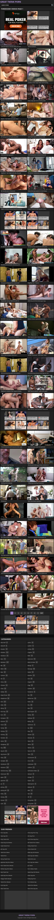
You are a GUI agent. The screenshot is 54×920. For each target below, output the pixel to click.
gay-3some (5, 754)
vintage (31, 777)
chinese (4, 685)
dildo (3, 705)
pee (30, 695)
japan (3, 777)
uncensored (32, 757)
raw (30, 708)
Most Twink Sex (5, 888)
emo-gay (4, 711)
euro (3, 715)
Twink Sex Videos (5, 852)
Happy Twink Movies (6, 878)
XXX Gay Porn (31, 836)
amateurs (5, 656)
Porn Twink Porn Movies (7, 865)
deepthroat (5, 698)
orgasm (31, 682)
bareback (5, 662)
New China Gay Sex (33, 888)
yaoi (30, 794)
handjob (4, 761)
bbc (3, 665)
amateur (5, 652)
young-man (32, 800)
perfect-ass (32, 698)
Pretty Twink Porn (32, 846)
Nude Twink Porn (5, 846)
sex (30, 728)
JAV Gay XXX (4, 849)
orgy (30, 685)
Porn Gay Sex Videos (33, 862)
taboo (31, 741)
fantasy (4, 731)
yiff (30, 797)
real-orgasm (32, 711)
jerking (4, 787)
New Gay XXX (4, 836)
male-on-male (33, 662)
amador (4, 649)
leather (31, 646)
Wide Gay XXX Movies (33, 852)
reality (31, 715)
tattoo (31, 744)
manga (31, 665)
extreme (4, 721)
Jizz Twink (30, 865)
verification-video (33, 771)
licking (31, 649)
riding (31, 721)
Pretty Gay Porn (32, 878)
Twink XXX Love (32, 859)
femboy (4, 734)
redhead (31, 718)
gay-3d (4, 751)
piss (30, 705)
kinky (3, 794)
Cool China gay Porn (33, 839)
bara (3, 659)
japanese (4, 780)
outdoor (31, 688)
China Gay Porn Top (33, 832)
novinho (31, 675)
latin (3, 803)
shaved (31, 734)
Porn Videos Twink (32, 869)
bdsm (3, 669)
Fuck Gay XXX (4, 885)
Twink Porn (4, 855)
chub (3, 688)
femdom (4, 738)
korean (4, 800)
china (3, 682)
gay (3, 748)
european (4, 718)
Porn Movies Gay (32, 882)
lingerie (31, 652)
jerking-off (5, 790)
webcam (31, 787)
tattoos (31, 748)
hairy (3, 757)
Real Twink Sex (4, 872)
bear (3, 672)
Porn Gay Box (4, 832)
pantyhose (31, 692)
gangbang (5, 744)
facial (3, 725)
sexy (30, 731)
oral (30, 679)
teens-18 (31, 751)
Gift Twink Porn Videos (33, 842)
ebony (3, 708)
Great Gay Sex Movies (6, 842)
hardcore (5, 767)
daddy (4, 692)
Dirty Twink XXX (5, 839)
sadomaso (31, 725)
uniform (31, 767)
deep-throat (5, 695)
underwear (32, 764)
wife (30, 790)
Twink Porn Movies (5, 882)
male (30, 656)
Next (41, 613)
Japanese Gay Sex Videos (7, 862)
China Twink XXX (32, 849)
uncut (31, 761)
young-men (32, 803)
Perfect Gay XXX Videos (7, 869)
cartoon (4, 675)
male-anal (32, 659)
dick (3, 702)
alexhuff (4, 646)
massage (31, 669)
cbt (3, 679)
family (4, 728)
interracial (5, 774)
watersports (32, 784)
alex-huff (4, 642)
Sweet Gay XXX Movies (33, 872)
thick (30, 754)
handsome (5, 764)
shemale (31, 738)
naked (31, 672)
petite (30, 702)
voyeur (31, 780)
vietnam (31, 774)
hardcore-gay (6, 771)
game (4, 741)
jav (2, 784)
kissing (4, 797)
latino (31, 642)
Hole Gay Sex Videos (33, 855)
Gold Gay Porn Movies (6, 875)
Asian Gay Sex (31, 875)
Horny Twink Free (5, 859)
